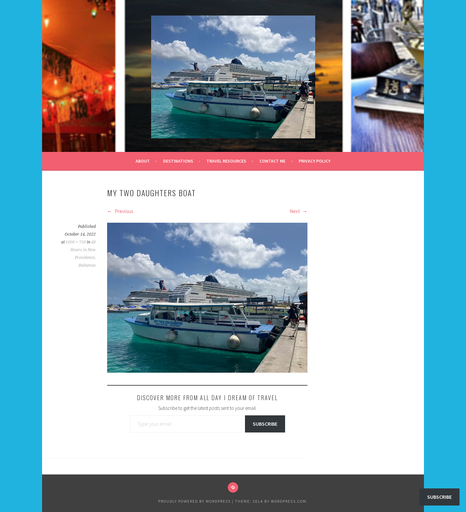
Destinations (178, 161)
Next (298, 211)
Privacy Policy (314, 161)
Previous (120, 211)
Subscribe (265, 424)
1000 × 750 (76, 242)
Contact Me (272, 161)
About (143, 161)
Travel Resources (226, 161)
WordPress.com (288, 501)
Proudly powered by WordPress (194, 501)
